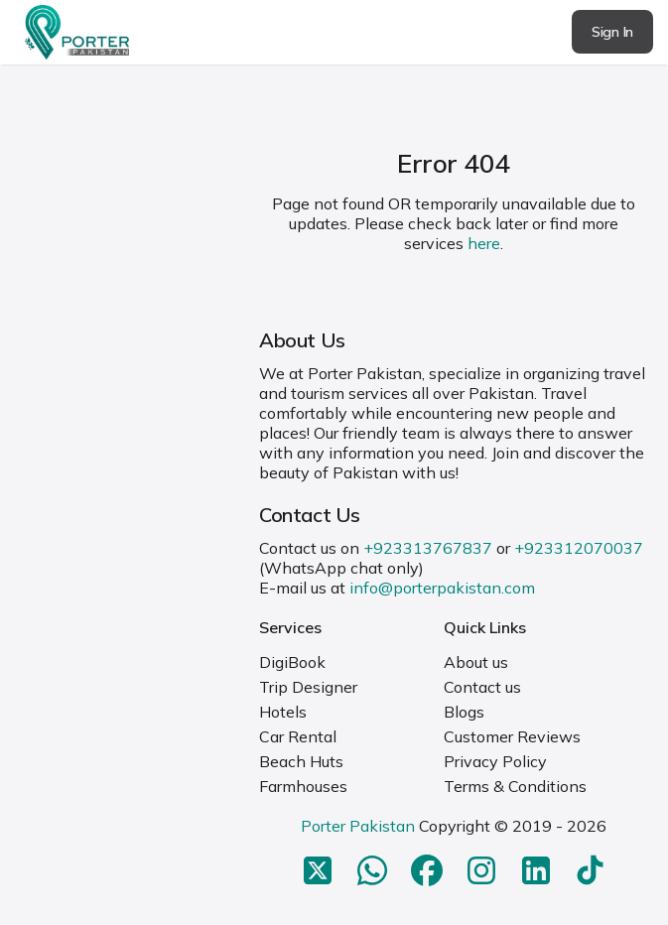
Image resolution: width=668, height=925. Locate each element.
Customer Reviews (512, 736)
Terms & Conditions (515, 786)
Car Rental (297, 736)
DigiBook (292, 662)
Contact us (482, 687)
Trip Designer (308, 687)
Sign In (612, 32)
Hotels (283, 712)
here (484, 243)
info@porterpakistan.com (442, 587)
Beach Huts (301, 761)
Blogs (464, 712)
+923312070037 (578, 548)
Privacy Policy (495, 761)
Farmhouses (303, 786)
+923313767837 (427, 548)
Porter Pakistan (358, 826)
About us (476, 662)
